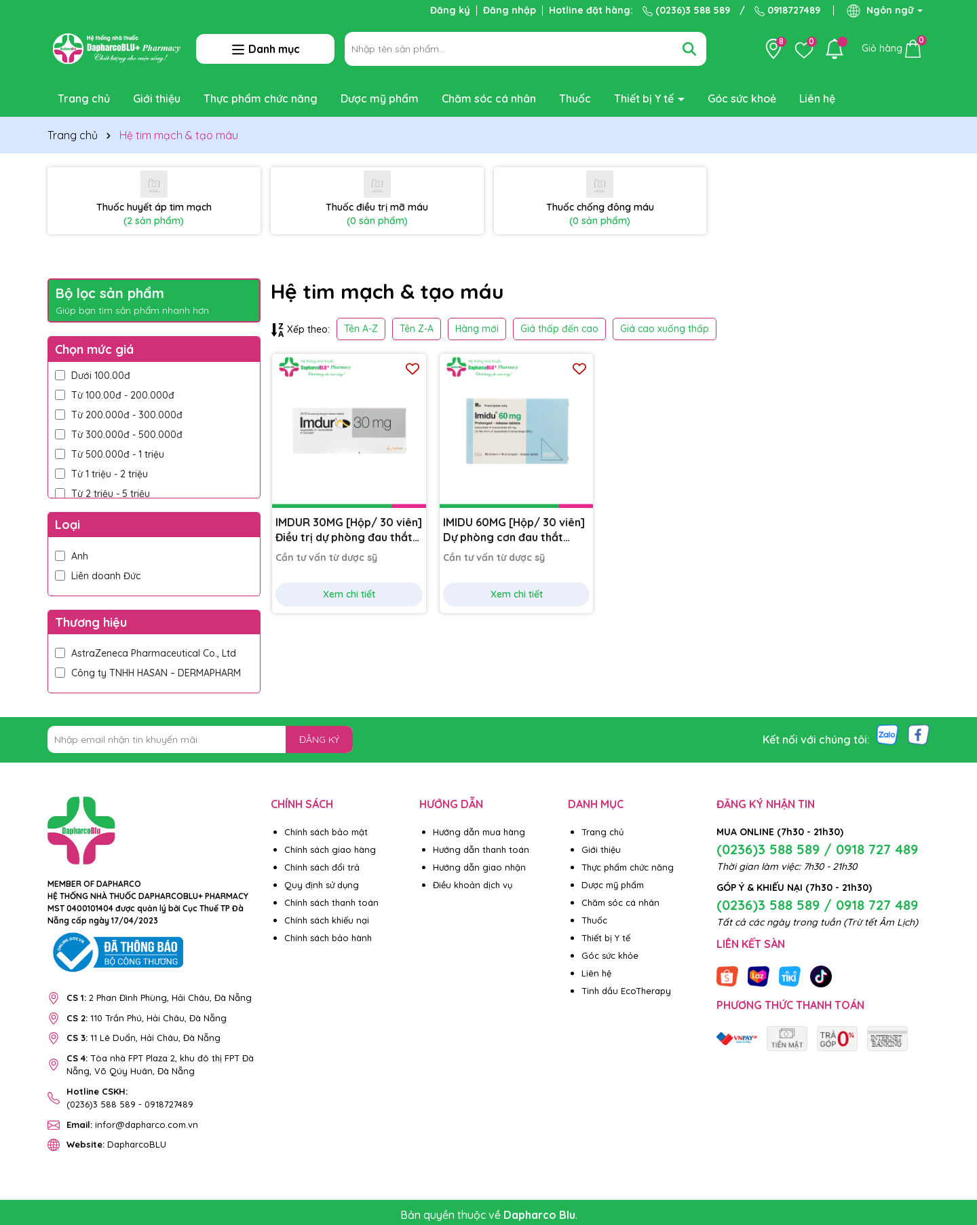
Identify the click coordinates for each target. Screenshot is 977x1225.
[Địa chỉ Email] (200, 739)
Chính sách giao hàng (330, 849)
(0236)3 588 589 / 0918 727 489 (817, 849)
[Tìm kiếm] (689, 48)
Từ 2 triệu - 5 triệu (102, 494)
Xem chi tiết (349, 594)
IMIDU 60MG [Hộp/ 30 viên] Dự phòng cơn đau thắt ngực (514, 530)
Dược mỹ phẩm (380, 98)
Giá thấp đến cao (559, 329)
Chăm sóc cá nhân (489, 98)
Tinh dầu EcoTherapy (626, 990)
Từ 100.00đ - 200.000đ (114, 395)
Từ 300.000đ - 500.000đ (119, 434)
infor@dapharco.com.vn (132, 1124)
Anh (71, 556)
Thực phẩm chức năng (261, 98)
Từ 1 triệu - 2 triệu (101, 474)
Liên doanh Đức (97, 576)
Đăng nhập (509, 10)
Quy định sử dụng (321, 884)
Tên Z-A (417, 329)
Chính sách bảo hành (328, 937)
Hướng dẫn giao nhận (479, 867)
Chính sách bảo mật (326, 831)
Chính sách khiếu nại (326, 920)
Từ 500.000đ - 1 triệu (109, 454)
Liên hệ (817, 98)
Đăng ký (450, 10)
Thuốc (575, 98)
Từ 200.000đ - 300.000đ (119, 415)
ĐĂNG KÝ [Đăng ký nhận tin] (319, 739)
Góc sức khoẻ (742, 98)
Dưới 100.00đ (92, 375)
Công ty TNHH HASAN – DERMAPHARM (148, 673)
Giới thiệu (156, 98)
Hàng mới (477, 329)
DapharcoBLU (116, 1144)
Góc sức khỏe (609, 955)
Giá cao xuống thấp (664, 329)
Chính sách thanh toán (331, 902)
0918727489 (787, 10)
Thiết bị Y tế (645, 98)
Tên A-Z (361, 329)
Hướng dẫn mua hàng (479, 831)
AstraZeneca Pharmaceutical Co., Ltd (147, 653)
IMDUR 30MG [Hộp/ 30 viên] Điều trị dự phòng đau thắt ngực (348, 530)
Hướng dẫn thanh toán (481, 849)
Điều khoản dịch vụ (472, 884)
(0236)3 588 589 (686, 10)
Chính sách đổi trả (322, 867)
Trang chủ (84, 98)
